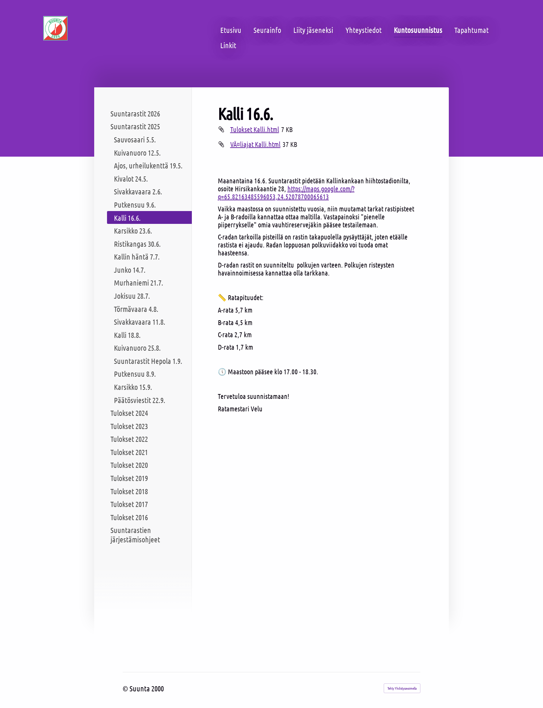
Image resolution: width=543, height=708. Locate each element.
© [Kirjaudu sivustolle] (126, 688)
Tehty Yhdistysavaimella (402, 688)
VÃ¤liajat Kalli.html (255, 144)
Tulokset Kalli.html (254, 129)
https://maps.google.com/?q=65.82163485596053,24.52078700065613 (286, 192)
